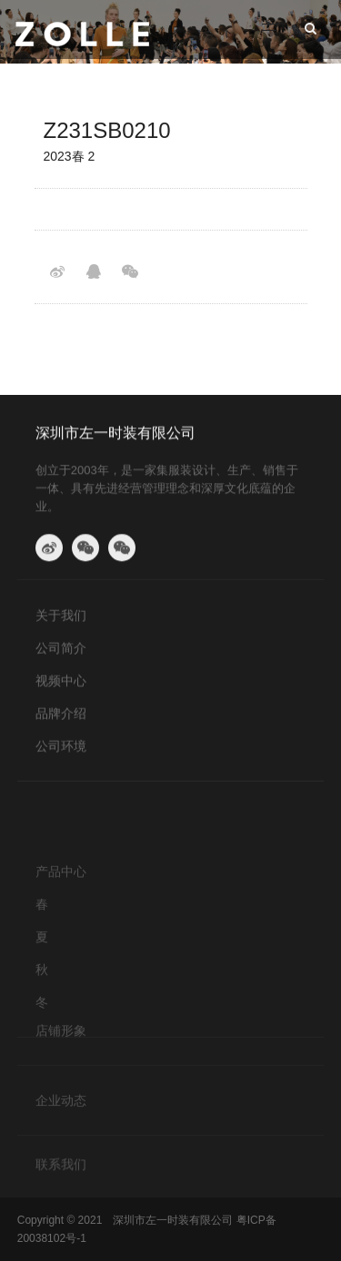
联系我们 (60, 1169)
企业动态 (60, 1108)
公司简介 (60, 652)
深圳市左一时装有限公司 (115, 437)
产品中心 (60, 902)
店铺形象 (60, 1038)
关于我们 (60, 620)
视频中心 (60, 685)
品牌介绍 (60, 718)
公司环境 (60, 751)
